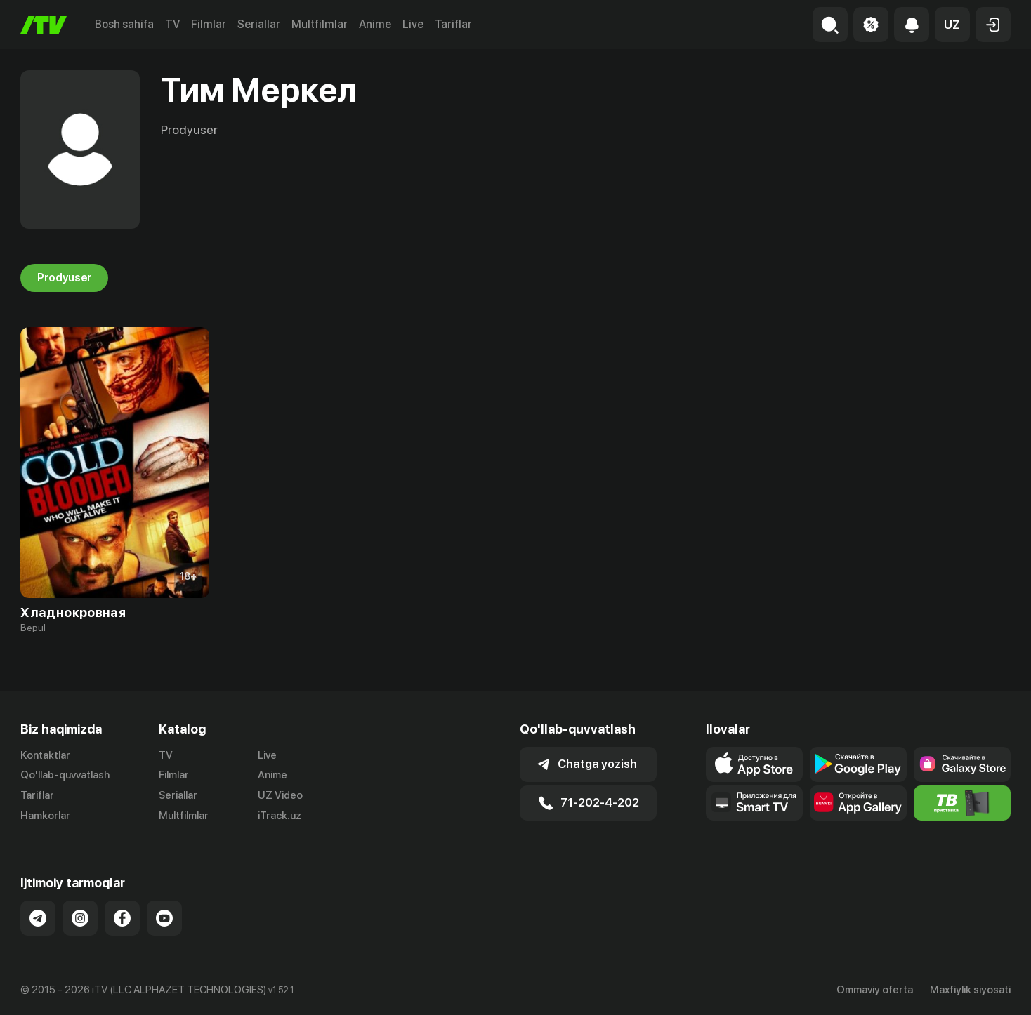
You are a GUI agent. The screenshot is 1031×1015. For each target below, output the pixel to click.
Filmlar (208, 24)
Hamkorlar (45, 815)
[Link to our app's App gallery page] (858, 803)
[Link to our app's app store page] (754, 764)
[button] (952, 24)
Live (412, 24)
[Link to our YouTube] (164, 918)
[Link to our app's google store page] (858, 764)
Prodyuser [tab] (64, 278)
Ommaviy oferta (874, 989)
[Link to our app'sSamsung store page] (962, 764)
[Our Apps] (754, 803)
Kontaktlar (45, 755)
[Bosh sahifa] (43, 25)
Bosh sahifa (124, 24)
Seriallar (258, 24)
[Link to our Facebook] (122, 918)
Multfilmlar (319, 24)
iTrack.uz (279, 815)
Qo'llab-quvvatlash (65, 775)
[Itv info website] (962, 803)
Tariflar (453, 24)
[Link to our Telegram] (37, 918)
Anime (375, 24)
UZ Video (280, 795)
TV (172, 24)
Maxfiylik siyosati (970, 989)
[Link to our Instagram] (80, 918)
